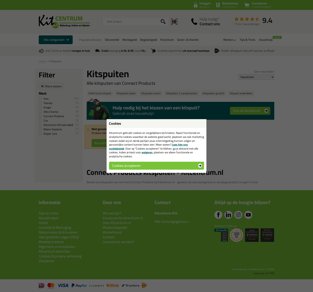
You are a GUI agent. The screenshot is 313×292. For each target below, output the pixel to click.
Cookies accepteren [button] (126, 165)
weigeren (147, 152)
